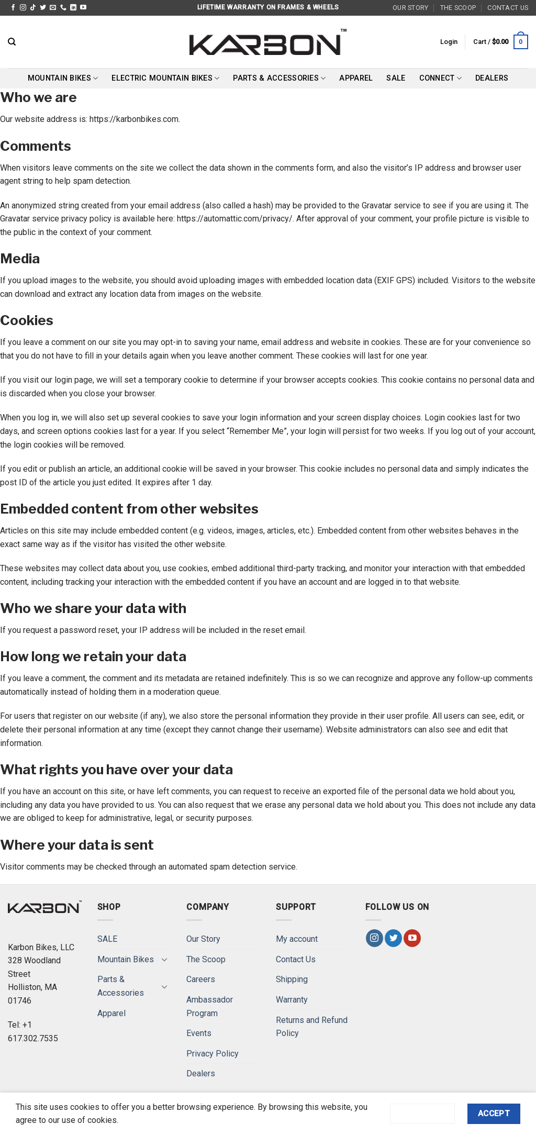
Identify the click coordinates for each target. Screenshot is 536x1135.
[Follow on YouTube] (83, 8)
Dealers (491, 78)
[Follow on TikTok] (33, 8)
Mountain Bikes (63, 78)
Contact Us (507, 8)
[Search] (12, 42)
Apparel (356, 78)
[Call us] (63, 8)
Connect (440, 78)
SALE (395, 78)
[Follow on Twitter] (43, 8)
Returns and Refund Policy (312, 1027)
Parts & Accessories (279, 78)
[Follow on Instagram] (23, 8)
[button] (448, 41)
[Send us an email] (53, 8)
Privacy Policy (212, 1054)
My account (297, 939)
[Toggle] (164, 959)
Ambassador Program (209, 1006)
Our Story (410, 8)
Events (198, 1033)
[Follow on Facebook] (13, 8)
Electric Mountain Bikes (165, 78)
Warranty (292, 1000)
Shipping (292, 979)
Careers (200, 979)
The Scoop (458, 8)
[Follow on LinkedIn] (73, 8)
